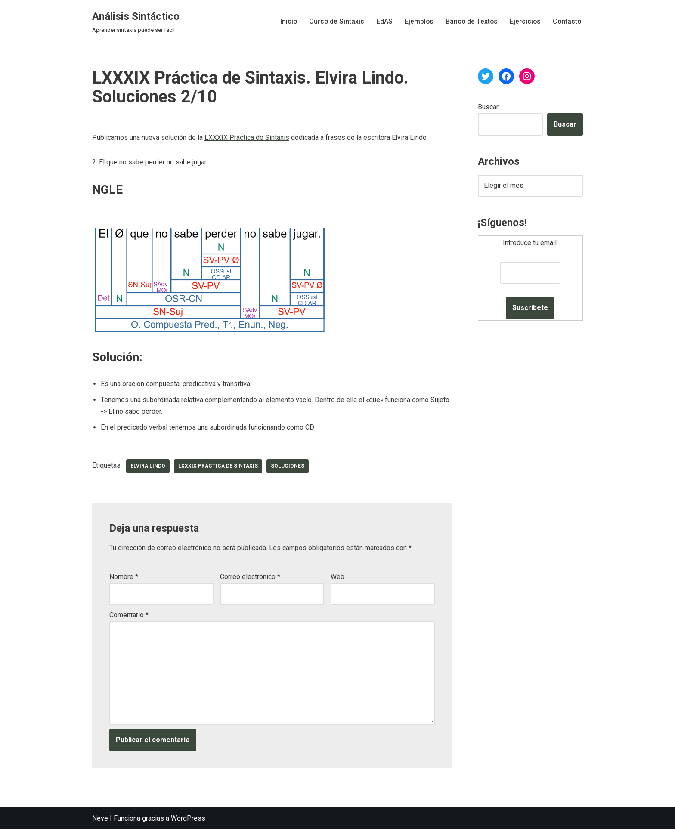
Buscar (488, 107)
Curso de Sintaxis (334, 21)
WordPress (188, 819)
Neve (100, 819)
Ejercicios (524, 21)
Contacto (566, 21)
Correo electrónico (250, 577)
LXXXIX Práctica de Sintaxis (246, 138)
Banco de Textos (469, 21)
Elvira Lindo (148, 467)
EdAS (382, 21)
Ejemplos (416, 21)
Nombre (123, 577)
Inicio (285, 21)
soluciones (289, 467)
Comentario (129, 616)
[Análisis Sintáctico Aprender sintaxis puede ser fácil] (136, 21)
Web (337, 577)
